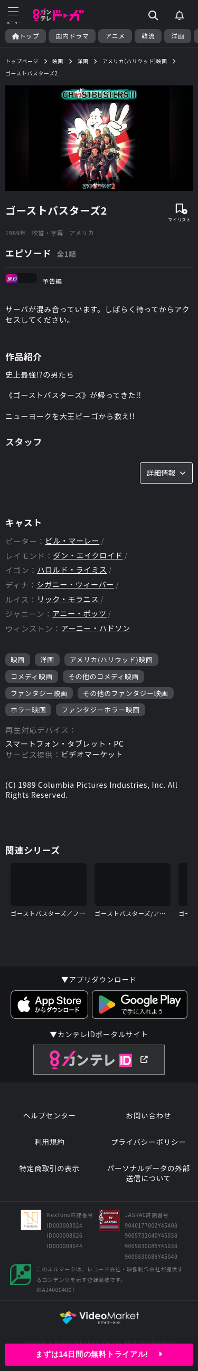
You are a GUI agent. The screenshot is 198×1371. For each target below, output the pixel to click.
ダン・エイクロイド (88, 556)
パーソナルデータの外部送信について (148, 1173)
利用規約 (49, 1142)
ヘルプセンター (49, 1116)
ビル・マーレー (72, 541)
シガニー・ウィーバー (75, 585)
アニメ (115, 36)
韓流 (148, 36)
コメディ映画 (32, 676)
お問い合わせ (148, 1116)
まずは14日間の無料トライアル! (98, 1354)
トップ (25, 36)
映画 (18, 659)
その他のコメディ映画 (103, 676)
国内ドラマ (72, 36)
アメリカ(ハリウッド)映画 (111, 659)
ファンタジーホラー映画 (100, 709)
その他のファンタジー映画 (125, 693)
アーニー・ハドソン (95, 628)
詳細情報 (166, 472)
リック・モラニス (68, 599)
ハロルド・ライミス (72, 570)
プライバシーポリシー (148, 1142)
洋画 (177, 36)
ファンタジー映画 (39, 693)
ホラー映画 (28, 709)
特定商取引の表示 (50, 1168)
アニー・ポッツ (79, 614)
